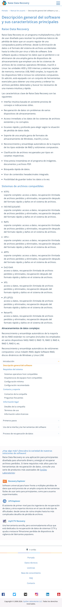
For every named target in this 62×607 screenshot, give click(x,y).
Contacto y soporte (11, 389)
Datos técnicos (31, 562)
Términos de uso (11, 410)
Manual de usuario (18, 11)
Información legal (11, 402)
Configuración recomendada (16, 385)
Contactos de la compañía (15, 394)
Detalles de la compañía (14, 406)
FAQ (31, 578)
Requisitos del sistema (13, 369)
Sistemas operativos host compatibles (21, 374)
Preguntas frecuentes (13, 398)
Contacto (31, 583)
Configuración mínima (14, 381)
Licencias (31, 568)
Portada (5, 11)
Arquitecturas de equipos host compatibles (23, 378)
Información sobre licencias (16, 414)
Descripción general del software (17, 365)
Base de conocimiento (31, 573)
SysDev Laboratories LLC (32, 601)
